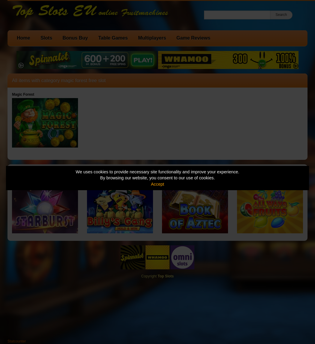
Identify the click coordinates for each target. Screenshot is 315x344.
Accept (157, 184)
